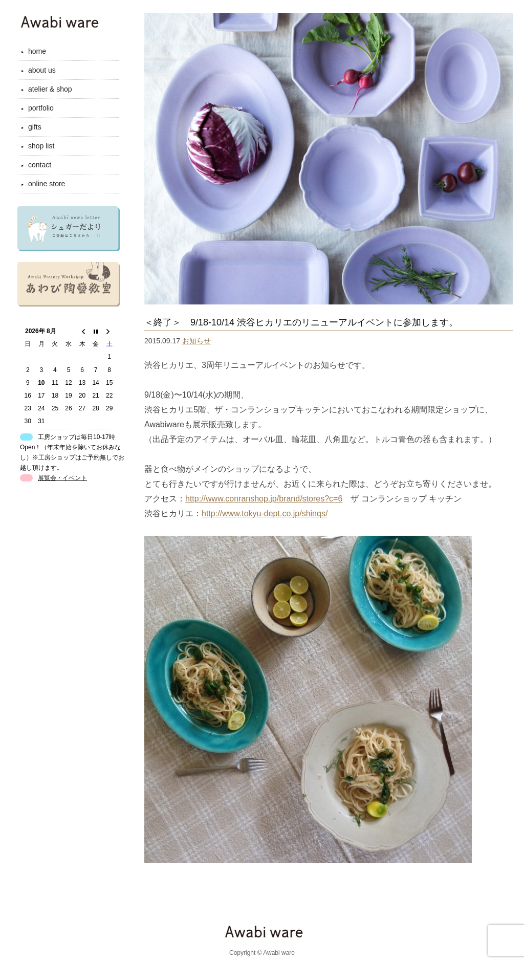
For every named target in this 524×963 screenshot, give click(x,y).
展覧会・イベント (62, 477)
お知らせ (196, 341)
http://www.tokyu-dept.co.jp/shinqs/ (265, 513)
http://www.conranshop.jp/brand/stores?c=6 (263, 498)
